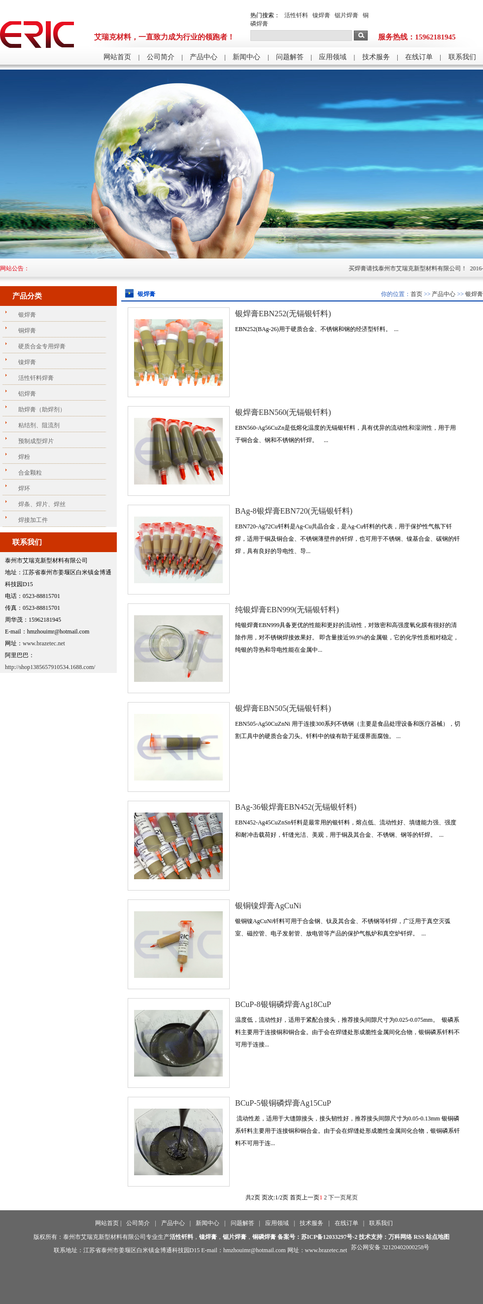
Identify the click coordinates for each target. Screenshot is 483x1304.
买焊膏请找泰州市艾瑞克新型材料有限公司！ (418, 268)
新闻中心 (246, 57)
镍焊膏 (321, 15)
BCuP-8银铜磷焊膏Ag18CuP (283, 1004)
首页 (416, 294)
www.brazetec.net (44, 643)
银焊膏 (474, 294)
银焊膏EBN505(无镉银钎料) (283, 708)
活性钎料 (296, 15)
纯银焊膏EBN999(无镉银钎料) (287, 609)
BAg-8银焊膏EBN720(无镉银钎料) (293, 511)
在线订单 (419, 57)
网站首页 (117, 57)
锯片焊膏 (346, 15)
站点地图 (437, 1236)
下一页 (337, 1197)
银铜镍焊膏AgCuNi (268, 905)
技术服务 (376, 57)
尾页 (352, 1197)
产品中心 (203, 57)
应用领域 (332, 57)
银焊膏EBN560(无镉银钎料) (283, 412)
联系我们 (462, 57)
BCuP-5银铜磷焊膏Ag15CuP (283, 1103)
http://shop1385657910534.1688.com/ (50, 667)
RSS (419, 1236)
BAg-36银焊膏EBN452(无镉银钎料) (295, 807)
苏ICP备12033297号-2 (329, 1236)
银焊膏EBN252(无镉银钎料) (283, 313)
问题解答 (290, 57)
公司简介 (160, 57)
